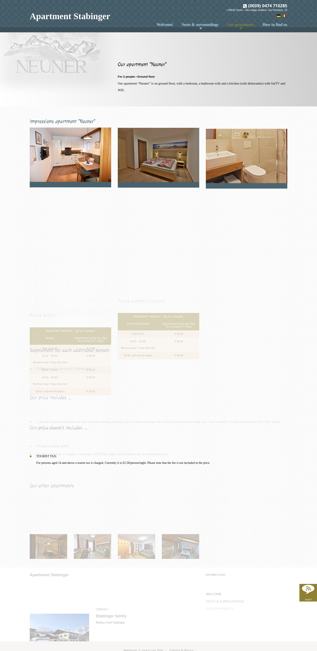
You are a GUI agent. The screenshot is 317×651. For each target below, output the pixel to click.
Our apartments (240, 25)
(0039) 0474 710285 (267, 5)
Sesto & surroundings (200, 25)
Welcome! (165, 25)
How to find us (274, 25)
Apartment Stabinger (70, 15)
